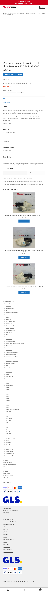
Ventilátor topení (9, 449)
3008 (8, 391)
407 (24, 13)
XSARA (8, 435)
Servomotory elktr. (10, 376)
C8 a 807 (9, 433)
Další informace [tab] (6, 102)
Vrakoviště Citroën (8, 519)
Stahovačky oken (18, 13)
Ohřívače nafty (9, 345)
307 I (8, 394)
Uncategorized (7, 482)
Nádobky (6, 469)
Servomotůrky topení (10, 378)
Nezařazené (6, 471)
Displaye (7, 317)
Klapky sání (8, 334)
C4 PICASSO (10, 424)
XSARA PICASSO (11, 438)
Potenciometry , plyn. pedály (12, 361)
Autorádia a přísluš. (10, 308)
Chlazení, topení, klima (9, 301)
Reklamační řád (8, 549)
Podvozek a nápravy (8, 475)
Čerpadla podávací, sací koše (12, 312)
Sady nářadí (6, 477)
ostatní (7, 347)
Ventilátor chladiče (10, 447)
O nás (5, 537)
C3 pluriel (9, 420)
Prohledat (24, 590)
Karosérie (6, 460)
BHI (6, 310)
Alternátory (8, 306)
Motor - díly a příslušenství (10, 464)
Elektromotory (9, 323)
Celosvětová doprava (9, 524)
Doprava (6, 526)
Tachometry (8, 442)
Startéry (7, 440)
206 (8, 387)
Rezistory (8, 369)
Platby (5, 542)
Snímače (7, 380)
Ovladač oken (9, 350)
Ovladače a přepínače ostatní (12, 352)
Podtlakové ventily (10, 358)
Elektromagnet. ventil (10, 321)
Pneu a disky (7, 473)
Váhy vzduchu (9, 444)
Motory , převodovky (8, 466)
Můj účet (6, 534)
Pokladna (6, 544)
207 (8, 389)
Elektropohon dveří (10, 325)
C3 (7, 416)
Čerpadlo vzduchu (10, 314)
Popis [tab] (4, 98)
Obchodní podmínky (9, 539)
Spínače (7, 383)
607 (8, 407)
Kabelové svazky (9, 332)
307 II (8, 396)
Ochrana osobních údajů (10, 521)
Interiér (5, 458)
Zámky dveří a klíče (10, 453)
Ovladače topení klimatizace (12, 356)
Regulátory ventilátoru (10, 363)
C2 (7, 413)
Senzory (7, 374)
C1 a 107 (9, 411)
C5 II (8, 429)
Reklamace (7, 547)
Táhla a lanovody (8, 480)
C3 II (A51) (9, 418)
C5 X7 (8, 431)
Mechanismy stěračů (10, 341)
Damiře (33, 581)
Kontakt (6, 529)
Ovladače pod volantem (11, 354)
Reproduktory (9, 367)
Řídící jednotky (9, 372)
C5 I (8, 427)
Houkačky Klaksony (10, 328)
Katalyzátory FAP (8, 462)
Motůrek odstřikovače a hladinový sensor (15, 343)
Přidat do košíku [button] (24, 221)
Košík (5, 531)
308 (8, 398)
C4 (7, 422)
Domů (5, 13)
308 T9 (8, 400)
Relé (7, 365)
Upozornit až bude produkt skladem (13, 74)
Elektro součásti (11, 13)
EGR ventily (8, 319)
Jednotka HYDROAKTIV (11, 330)
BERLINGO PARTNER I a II (13, 409)
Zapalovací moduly (10, 455)
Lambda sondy (9, 339)
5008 (8, 405)
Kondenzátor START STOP (11, 336)
